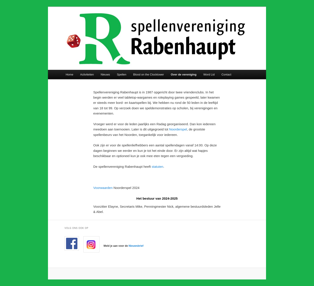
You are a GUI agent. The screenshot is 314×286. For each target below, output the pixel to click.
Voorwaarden (103, 188)
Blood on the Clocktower (148, 74)
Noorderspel (178, 129)
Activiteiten (87, 74)
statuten (157, 166)
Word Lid (209, 74)
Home (69, 74)
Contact (226, 74)
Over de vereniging (183, 74)
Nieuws (105, 74)
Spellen (121, 74)
